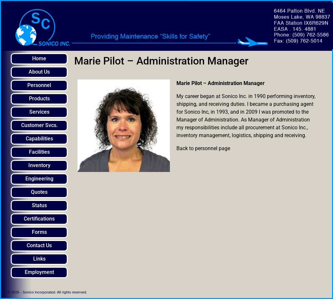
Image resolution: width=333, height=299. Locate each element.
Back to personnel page (203, 148)
